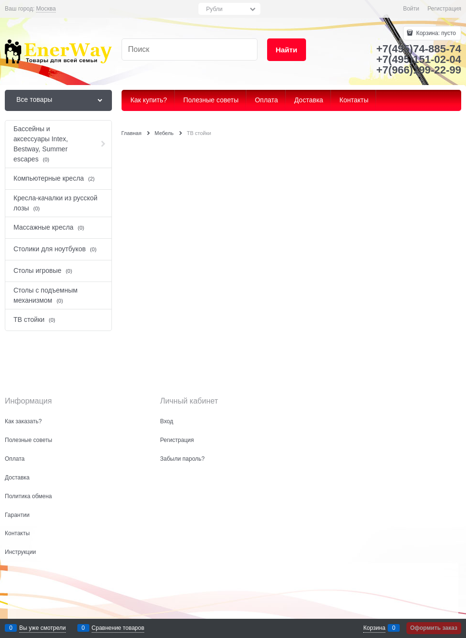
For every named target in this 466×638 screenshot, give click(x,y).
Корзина (374, 628)
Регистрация (444, 8)
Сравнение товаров (118, 628)
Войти (411, 8)
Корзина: (435, 33)
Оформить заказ (433, 628)
